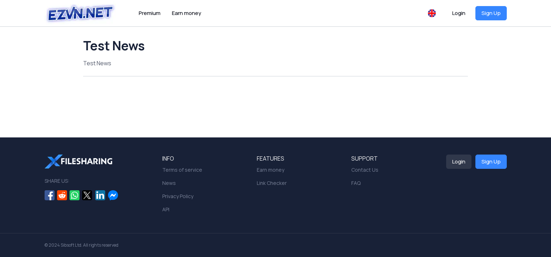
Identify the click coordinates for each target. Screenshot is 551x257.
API (165, 209)
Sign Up (491, 13)
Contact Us (364, 169)
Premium (149, 13)
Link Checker (272, 183)
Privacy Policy (177, 196)
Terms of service (182, 169)
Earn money (186, 13)
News (169, 183)
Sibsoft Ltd (71, 245)
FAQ (356, 183)
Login (458, 13)
